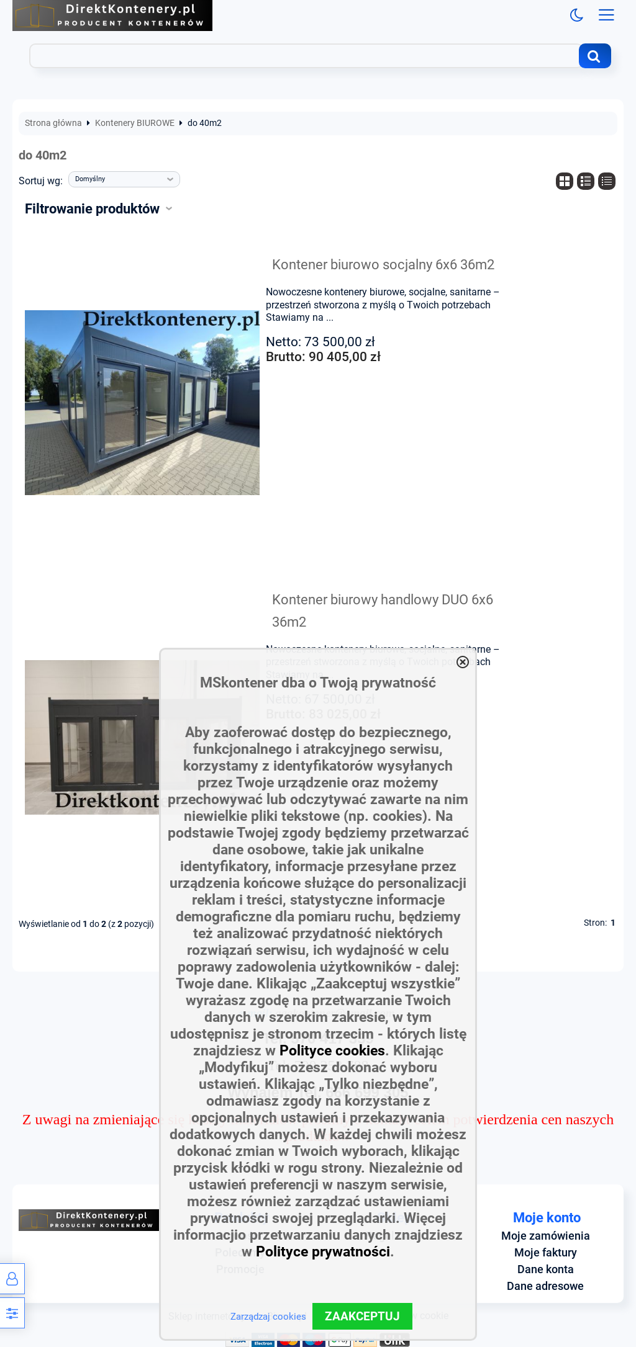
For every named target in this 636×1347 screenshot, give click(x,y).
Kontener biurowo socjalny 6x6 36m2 (383, 264)
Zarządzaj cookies (268, 1316)
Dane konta (545, 1269)
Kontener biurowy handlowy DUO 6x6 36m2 (382, 610)
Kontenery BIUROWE (135, 123)
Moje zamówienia (545, 1236)
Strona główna (53, 123)
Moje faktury (545, 1252)
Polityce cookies (332, 1050)
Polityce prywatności (323, 1251)
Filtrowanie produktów (92, 208)
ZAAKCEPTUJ (362, 1316)
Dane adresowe (545, 1286)
